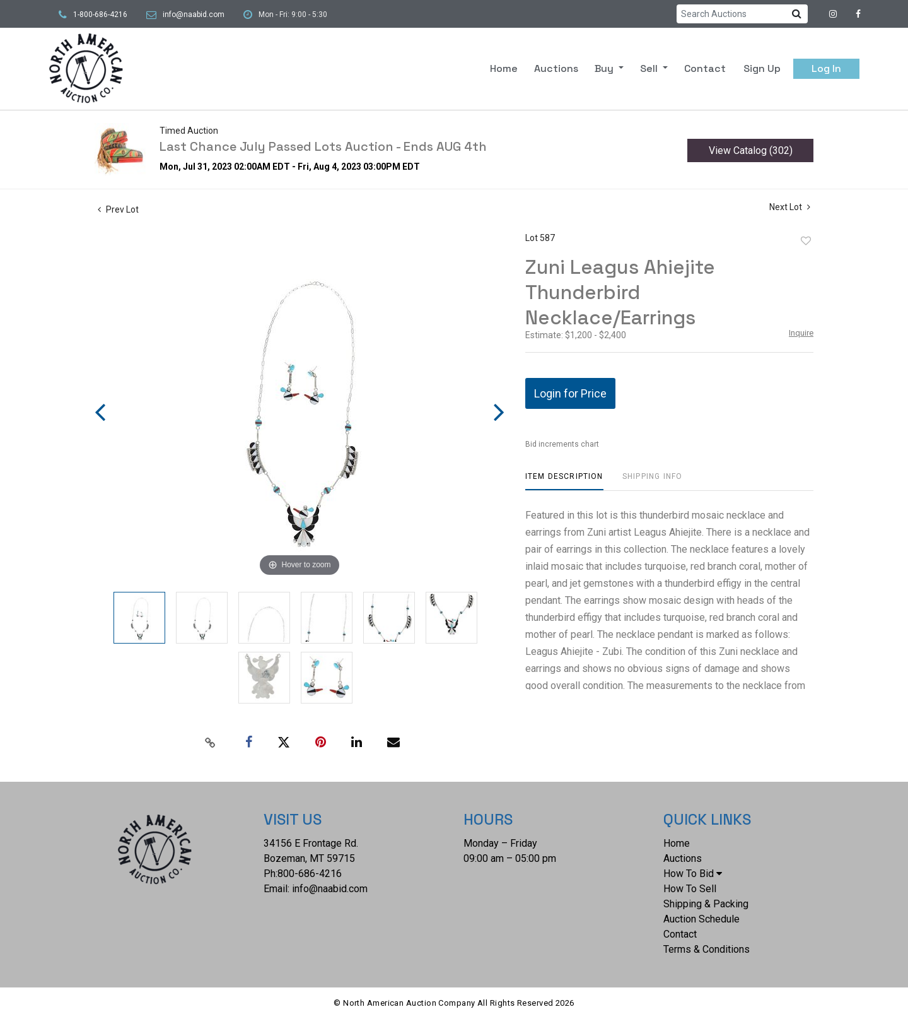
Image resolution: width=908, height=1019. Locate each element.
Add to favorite (805, 241)
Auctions (556, 68)
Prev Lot (118, 209)
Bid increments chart (562, 444)
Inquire (801, 333)
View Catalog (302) (751, 150)
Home (504, 68)
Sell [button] (650, 68)
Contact (705, 68)
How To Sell (689, 889)
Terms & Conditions (706, 949)
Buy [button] (605, 68)
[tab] (564, 481)
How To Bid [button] (692, 874)
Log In (826, 68)
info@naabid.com (193, 14)
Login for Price (570, 393)
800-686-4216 (309, 874)
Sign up (762, 68)
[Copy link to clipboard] (210, 742)
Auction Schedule (701, 919)
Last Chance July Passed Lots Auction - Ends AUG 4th (323, 146)
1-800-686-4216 (100, 14)
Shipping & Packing (705, 904)
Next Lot (789, 207)
